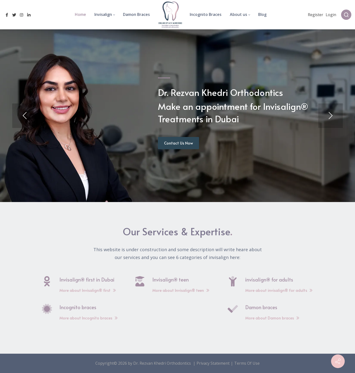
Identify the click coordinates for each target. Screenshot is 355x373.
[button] (24, 115)
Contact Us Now (178, 143)
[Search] (346, 15)
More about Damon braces (272, 317)
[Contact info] (338, 361)
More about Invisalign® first (87, 290)
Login (331, 14)
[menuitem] (80, 14)
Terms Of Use (247, 363)
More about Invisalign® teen (181, 290)
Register (315, 14)
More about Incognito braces (88, 317)
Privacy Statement (213, 363)
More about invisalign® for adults (279, 290)
